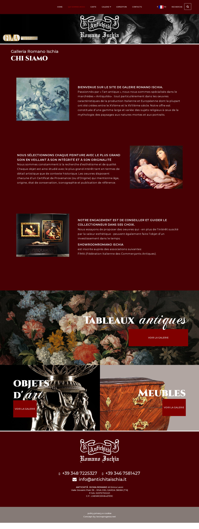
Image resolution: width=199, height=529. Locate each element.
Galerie (106, 7)
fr (161, 7)
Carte (93, 7)
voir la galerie (167, 347)
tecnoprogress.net (106, 523)
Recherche (181, 6)
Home (59, 7)
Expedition (121, 7)
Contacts (137, 7)
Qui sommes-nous (76, 7)
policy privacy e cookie (99, 519)
